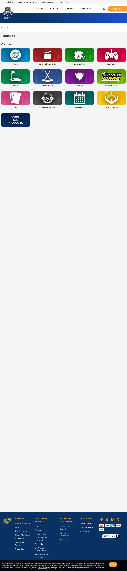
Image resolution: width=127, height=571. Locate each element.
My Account (85, 532)
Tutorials (39, 545)
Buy (67, 108)
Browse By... (5, 28)
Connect (86, 9)
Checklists (19, 550)
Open (18, 108)
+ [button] (61, 108)
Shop (40, 9)
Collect (55, 9)
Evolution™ (65, 540)
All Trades (19, 539)
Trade (70, 9)
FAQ (37, 527)
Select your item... (14, 101)
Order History (85, 524)
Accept (113, 564)
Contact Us (40, 531)
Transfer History (86, 528)
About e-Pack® (22, 524)
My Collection (21, 532)
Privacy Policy (42, 568)
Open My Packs (22, 536)
